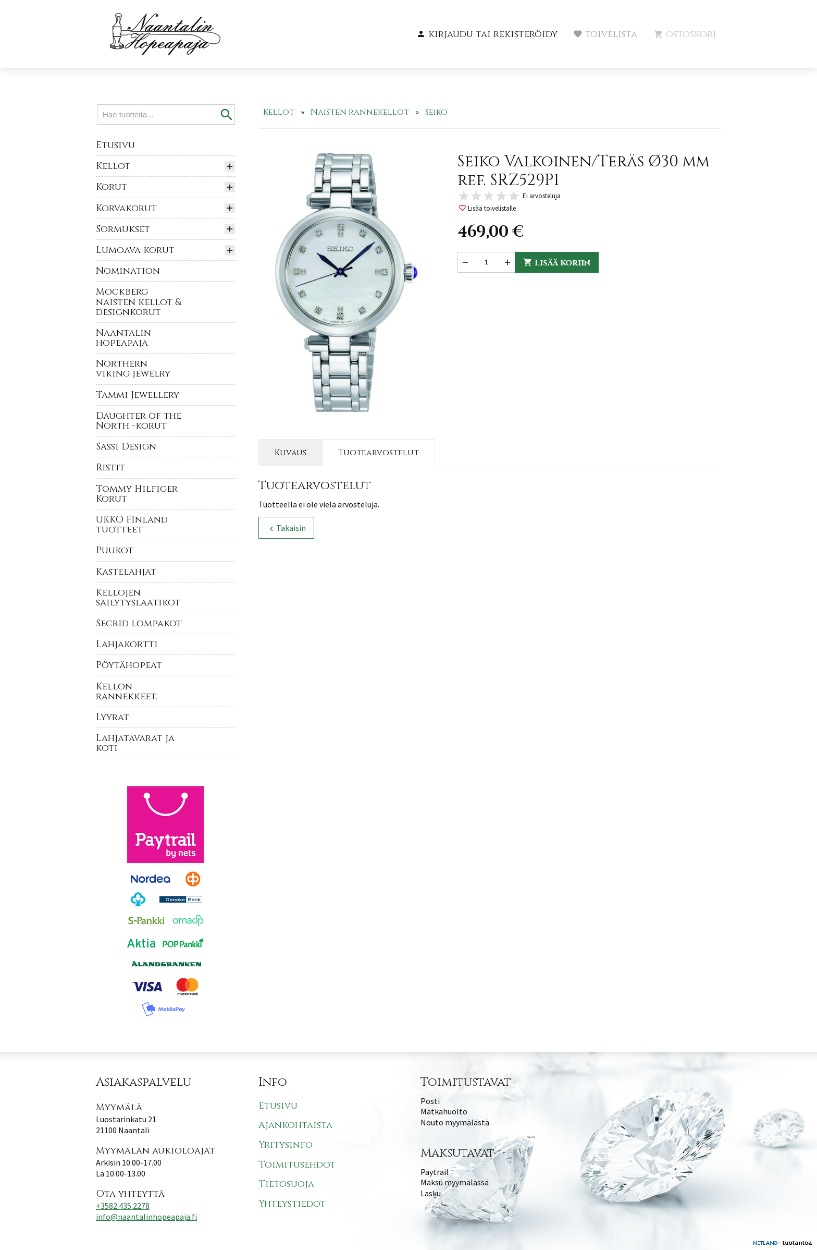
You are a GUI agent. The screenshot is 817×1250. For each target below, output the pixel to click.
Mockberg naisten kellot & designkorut (138, 301)
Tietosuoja (286, 1184)
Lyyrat (112, 717)
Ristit (110, 467)
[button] (486, 34)
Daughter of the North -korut (138, 420)
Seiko (436, 112)
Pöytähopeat (129, 665)
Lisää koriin (556, 263)
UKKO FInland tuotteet (132, 524)
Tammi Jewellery (137, 395)
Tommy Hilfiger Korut (137, 493)
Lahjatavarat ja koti (135, 743)
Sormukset (123, 229)
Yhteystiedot (292, 1203)
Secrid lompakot (139, 623)
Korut (111, 186)
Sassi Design (126, 446)
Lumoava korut (135, 250)
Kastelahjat (126, 571)
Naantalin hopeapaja (123, 337)
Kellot (113, 166)
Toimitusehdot (297, 1164)
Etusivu (115, 145)
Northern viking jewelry (133, 368)
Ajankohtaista (295, 1125)
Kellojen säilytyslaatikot (138, 597)
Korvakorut (126, 208)
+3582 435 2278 (123, 1205)
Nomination (128, 270)
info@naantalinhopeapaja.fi (146, 1216)
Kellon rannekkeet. (126, 691)
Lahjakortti (127, 644)
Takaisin (286, 528)
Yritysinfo (285, 1144)
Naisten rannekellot (360, 112)
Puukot (114, 550)
